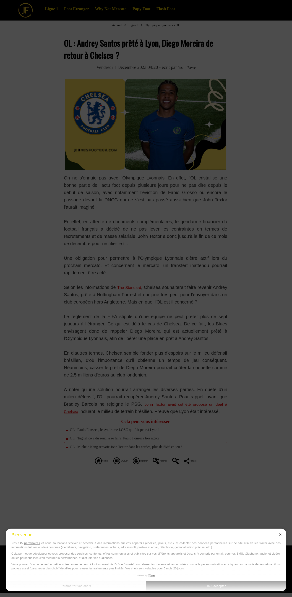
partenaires (32, 543)
